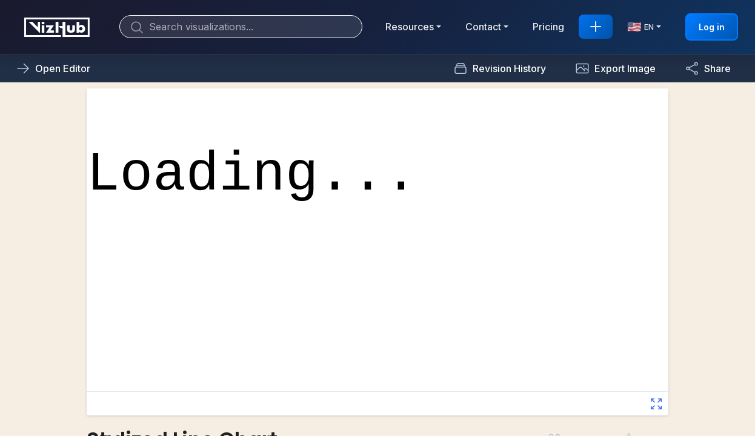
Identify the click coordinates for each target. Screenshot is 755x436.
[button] (615, 68)
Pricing (548, 27)
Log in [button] (712, 27)
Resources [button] (409, 27)
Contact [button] (483, 27)
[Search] (240, 26)
